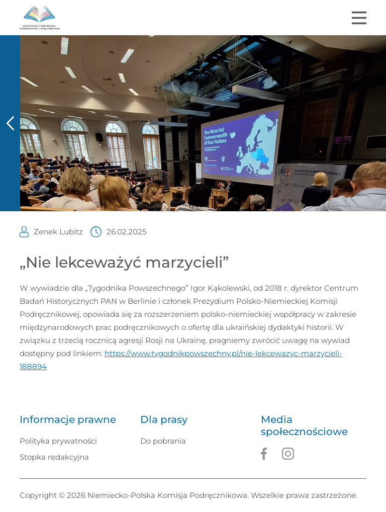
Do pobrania (163, 441)
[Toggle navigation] (359, 18)
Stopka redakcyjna (54, 457)
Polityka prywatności (58, 441)
